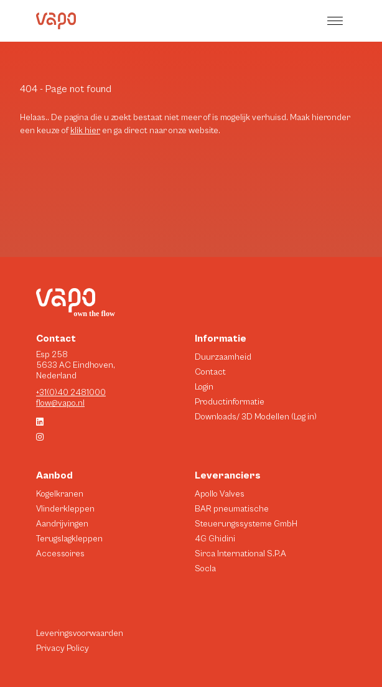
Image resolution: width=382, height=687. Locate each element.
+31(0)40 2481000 (71, 393)
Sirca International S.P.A (240, 554)
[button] (336, 21)
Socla (205, 569)
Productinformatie (229, 402)
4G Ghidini (215, 539)
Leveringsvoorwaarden (79, 633)
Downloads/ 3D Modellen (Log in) (256, 417)
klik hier (85, 131)
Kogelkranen (59, 494)
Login (204, 387)
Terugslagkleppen (69, 539)
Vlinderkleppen (65, 509)
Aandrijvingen (62, 524)
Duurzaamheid (223, 357)
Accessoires (60, 554)
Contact (210, 372)
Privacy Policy (62, 648)
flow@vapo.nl (60, 403)
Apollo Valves (220, 494)
